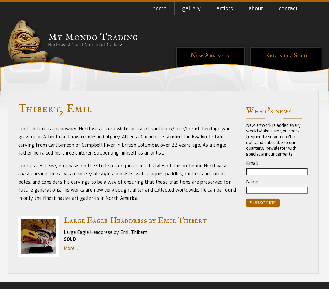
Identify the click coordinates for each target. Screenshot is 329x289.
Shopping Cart (313, 8)
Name (252, 182)
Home (159, 8)
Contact (288, 8)
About (256, 8)
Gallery (191, 8)
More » (71, 248)
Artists (225, 8)
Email (252, 163)
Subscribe (263, 202)
